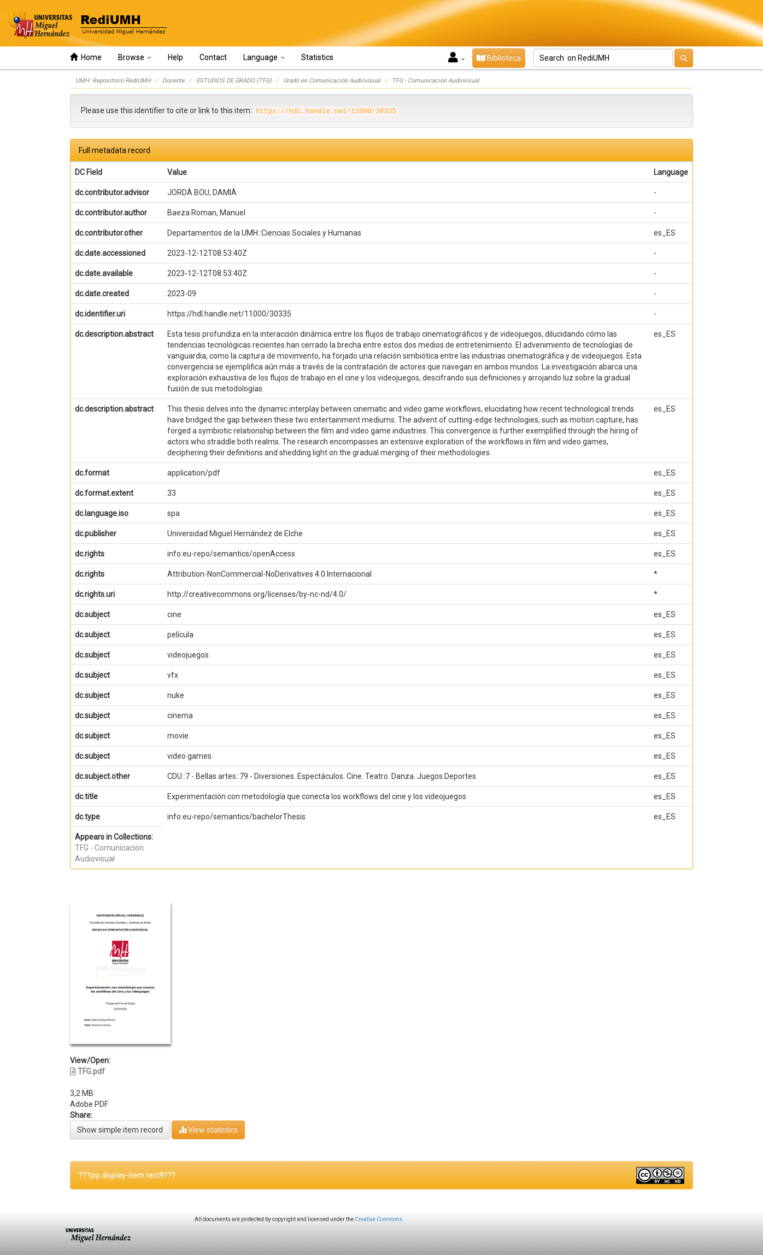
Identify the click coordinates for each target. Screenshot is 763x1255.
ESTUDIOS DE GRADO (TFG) (234, 80)
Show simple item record (120, 1129)
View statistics (208, 1129)
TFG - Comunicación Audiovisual (435, 80)
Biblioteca (499, 58)
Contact (213, 57)
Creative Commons (378, 1219)
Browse (134, 57)
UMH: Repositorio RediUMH (113, 80)
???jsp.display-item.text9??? (127, 1175)
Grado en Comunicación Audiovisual (331, 80)
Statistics (317, 57)
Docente (173, 80)
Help (175, 57)
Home (86, 57)
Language (264, 57)
